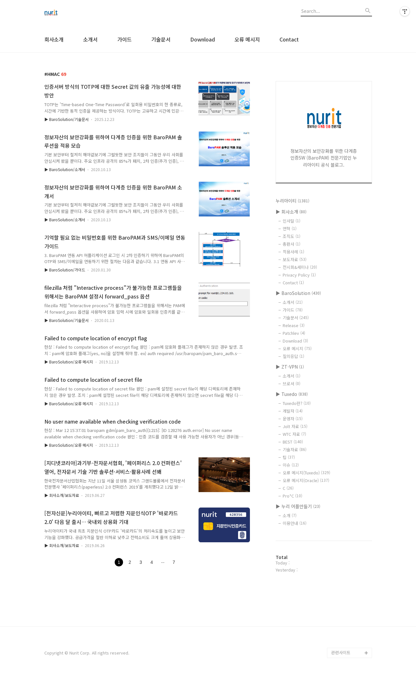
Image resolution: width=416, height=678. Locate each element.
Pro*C (292, 496)
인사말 (291, 221)
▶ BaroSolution (298, 293)
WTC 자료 (294, 434)
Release (294, 325)
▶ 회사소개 (291, 211)
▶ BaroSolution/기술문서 (66, 119)
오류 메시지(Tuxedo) (306, 473)
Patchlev (294, 333)
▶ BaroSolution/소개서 (64, 169)
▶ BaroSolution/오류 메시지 (68, 361)
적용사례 (293, 252)
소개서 (90, 39)
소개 (290, 515)
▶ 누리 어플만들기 (298, 506)
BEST (293, 442)
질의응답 (293, 356)
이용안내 (294, 523)
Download (202, 39)
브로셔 (291, 383)
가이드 (124, 39)
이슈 (291, 465)
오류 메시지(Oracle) (306, 480)
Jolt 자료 (295, 426)
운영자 (293, 419)
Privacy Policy (299, 275)
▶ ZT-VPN (290, 366)
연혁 (290, 228)
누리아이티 (292, 200)
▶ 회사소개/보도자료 (61, 495)
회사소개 (54, 39)
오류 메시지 (247, 39)
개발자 (293, 411)
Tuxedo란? (297, 403)
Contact (289, 39)
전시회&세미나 (300, 267)
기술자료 (294, 449)
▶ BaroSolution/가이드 (64, 269)
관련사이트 (340, 652)
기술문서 (161, 39)
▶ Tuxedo (292, 394)
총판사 (291, 244)
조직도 (291, 236)
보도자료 (294, 259)
